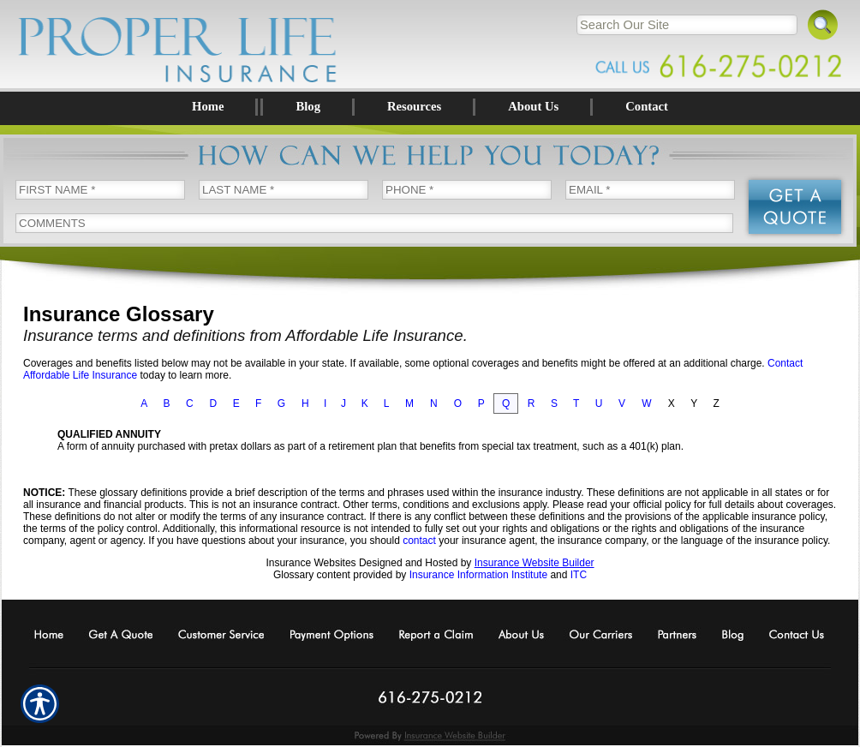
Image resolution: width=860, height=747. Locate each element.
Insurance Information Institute (478, 575)
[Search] (823, 23)
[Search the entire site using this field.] (686, 25)
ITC (578, 575)
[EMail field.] (650, 190)
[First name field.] (100, 190)
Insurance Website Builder (534, 563)
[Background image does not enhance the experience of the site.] (430, 107)
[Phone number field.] (467, 190)
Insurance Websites (310, 563)
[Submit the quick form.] (795, 207)
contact (419, 541)
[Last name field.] (283, 190)
